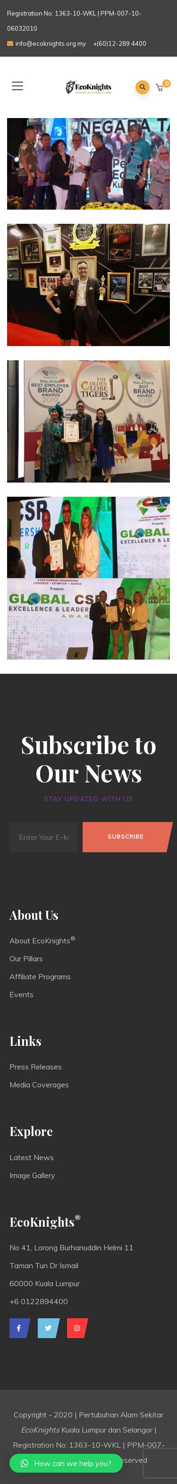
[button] (160, 87)
